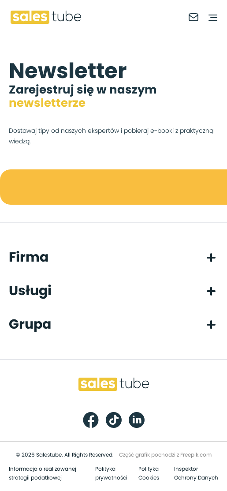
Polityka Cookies (148, 473)
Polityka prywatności (111, 473)
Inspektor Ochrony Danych (196, 473)
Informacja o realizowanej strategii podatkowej (42, 473)
